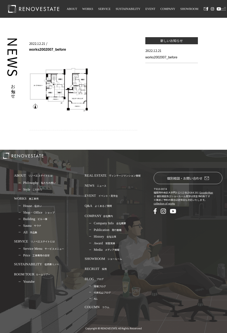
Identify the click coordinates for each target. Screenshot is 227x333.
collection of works (164, 203)
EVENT (150, 9)
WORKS (87, 9)
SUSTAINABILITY (128, 9)
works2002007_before (161, 57)
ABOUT (72, 9)
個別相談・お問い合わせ (188, 178)
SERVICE (104, 9)
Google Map (206, 192)
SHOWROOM (189, 9)
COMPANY (167, 9)
